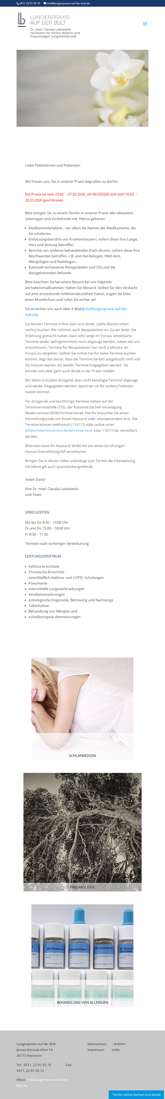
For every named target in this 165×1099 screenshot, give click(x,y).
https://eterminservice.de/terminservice (58, 430)
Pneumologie (82, 887)
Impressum (95, 1049)
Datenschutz (97, 1044)
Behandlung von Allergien (82, 1002)
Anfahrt (119, 1044)
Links (115, 1049)
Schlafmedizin (82, 755)
